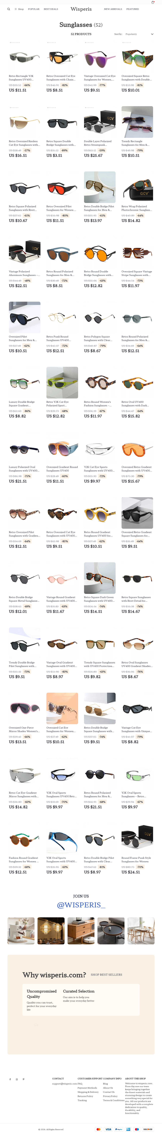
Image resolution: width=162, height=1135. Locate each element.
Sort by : (118, 33)
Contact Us (109, 1091)
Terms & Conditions (114, 1100)
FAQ (80, 1083)
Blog (105, 1083)
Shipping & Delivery (88, 1091)
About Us (108, 1087)
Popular (33, 8)
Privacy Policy (110, 1096)
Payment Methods (87, 1087)
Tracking (82, 1100)
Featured (132, 8)
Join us (81, 897)
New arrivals (113, 8)
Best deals (51, 8)
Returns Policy (85, 1096)
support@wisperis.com (64, 1083)
